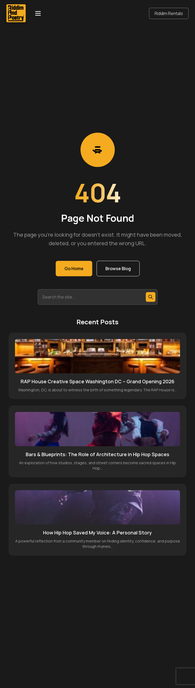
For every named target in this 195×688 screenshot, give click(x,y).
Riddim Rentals (169, 13)
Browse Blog (118, 269)
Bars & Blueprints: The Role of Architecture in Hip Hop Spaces (97, 454)
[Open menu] (38, 13)
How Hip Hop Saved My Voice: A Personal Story (97, 532)
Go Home (73, 269)
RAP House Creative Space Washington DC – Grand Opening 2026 (97, 381)
